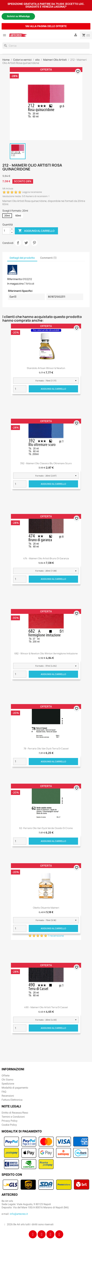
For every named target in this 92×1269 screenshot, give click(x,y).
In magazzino (15, 283)
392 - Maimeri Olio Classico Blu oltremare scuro (46, 463)
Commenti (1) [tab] (48, 258)
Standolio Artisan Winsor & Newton (46, 368)
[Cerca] (46, 45)
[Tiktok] (50, 1234)
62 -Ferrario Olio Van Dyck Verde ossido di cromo (46, 828)
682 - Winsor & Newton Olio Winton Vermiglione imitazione (46, 653)
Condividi (18, 243)
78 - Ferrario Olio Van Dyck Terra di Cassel (46, 748)
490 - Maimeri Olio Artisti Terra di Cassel (46, 1007)
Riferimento (14, 279)
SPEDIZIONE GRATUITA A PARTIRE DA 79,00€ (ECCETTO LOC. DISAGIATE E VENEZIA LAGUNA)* (46, 5)
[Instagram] (42, 1234)
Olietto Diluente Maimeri (46, 907)
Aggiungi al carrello (36, 231)
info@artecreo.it (19, 1213)
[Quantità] (6, 230)
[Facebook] (33, 1234)
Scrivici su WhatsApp (18, 16)
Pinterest (34, 243)
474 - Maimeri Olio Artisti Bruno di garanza (46, 558)
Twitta (26, 243)
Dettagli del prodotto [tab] (22, 258)
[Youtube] (59, 1234)
